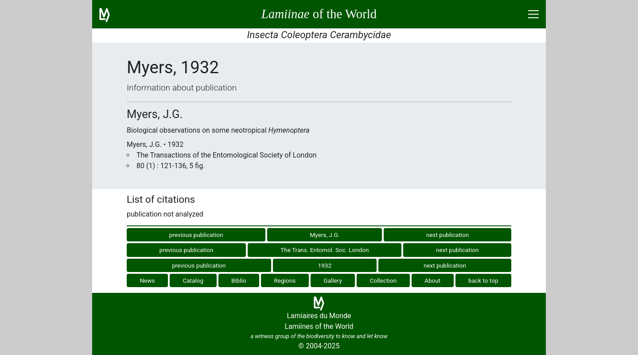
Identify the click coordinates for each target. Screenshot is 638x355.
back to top (483, 280)
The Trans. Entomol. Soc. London (324, 249)
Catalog (193, 280)
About (432, 280)
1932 (324, 265)
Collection (383, 280)
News (147, 280)
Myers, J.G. (324, 234)
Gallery (332, 280)
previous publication (196, 234)
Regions (285, 280)
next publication (447, 234)
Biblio (238, 280)
